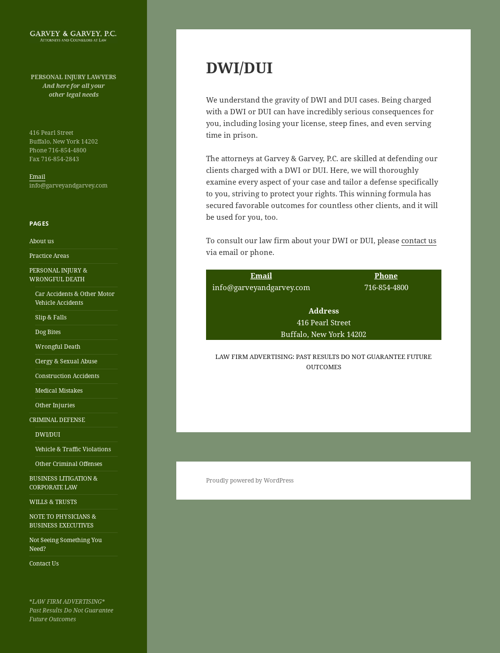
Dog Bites (48, 332)
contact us (419, 240)
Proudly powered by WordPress (249, 480)
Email (37, 176)
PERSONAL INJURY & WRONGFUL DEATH (58, 274)
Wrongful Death (58, 346)
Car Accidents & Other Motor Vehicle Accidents (75, 298)
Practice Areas (49, 256)
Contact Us (44, 563)
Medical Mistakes (59, 390)
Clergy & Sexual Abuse (66, 361)
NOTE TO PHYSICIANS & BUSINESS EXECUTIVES (62, 520)
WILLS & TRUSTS (53, 502)
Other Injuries (55, 405)
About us (41, 241)
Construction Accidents (67, 376)
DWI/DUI (47, 434)
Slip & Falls (50, 317)
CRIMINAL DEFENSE (57, 420)
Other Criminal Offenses (68, 464)
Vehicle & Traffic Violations (73, 449)
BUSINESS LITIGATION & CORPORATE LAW (63, 482)
